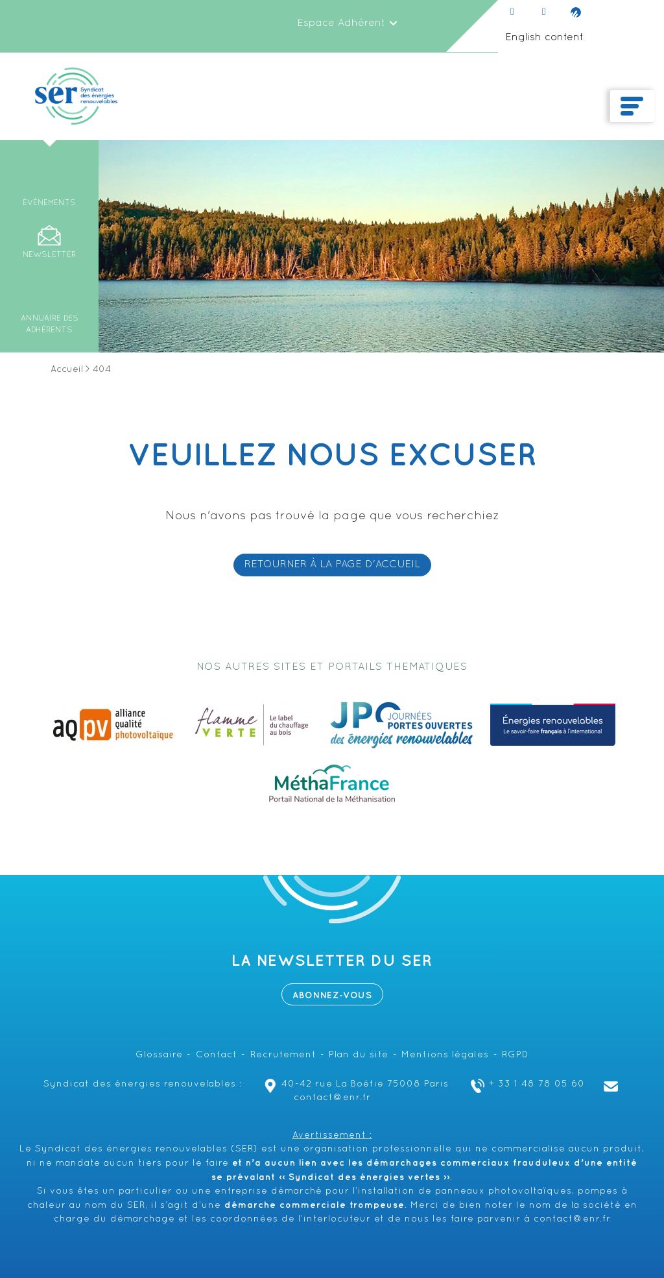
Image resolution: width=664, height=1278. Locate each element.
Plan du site (358, 1055)
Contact (216, 1055)
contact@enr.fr (572, 1219)
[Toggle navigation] (632, 106)
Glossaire (159, 1055)
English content (544, 37)
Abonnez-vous (332, 995)
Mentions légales (445, 1055)
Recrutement (283, 1055)
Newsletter (49, 255)
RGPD (515, 1055)
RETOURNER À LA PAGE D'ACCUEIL (332, 564)
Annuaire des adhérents (49, 324)
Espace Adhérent (347, 23)
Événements (49, 203)
